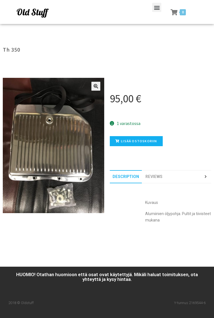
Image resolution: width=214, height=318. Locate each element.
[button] (156, 7)
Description (126, 176)
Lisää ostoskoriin (136, 141)
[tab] (126, 176)
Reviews (153, 176)
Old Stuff (32, 12)
